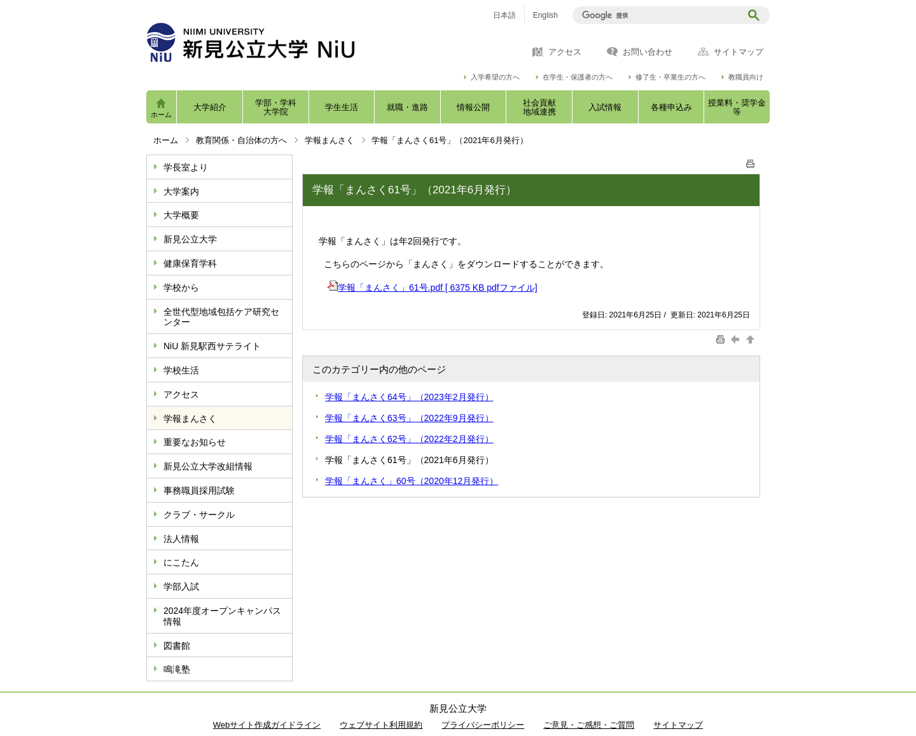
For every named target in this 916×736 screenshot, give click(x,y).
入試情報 (604, 107)
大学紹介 (209, 107)
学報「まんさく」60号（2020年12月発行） (411, 481)
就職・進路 (407, 107)
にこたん (181, 562)
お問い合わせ (647, 52)
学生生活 (341, 107)
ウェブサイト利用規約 (381, 725)
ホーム (161, 114)
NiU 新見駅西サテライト (212, 346)
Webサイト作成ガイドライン (267, 725)
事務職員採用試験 (199, 490)
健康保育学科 (190, 263)
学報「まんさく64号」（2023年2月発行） (409, 397)
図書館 (176, 646)
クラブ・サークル (199, 515)
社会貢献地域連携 (539, 107)
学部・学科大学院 (275, 107)
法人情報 (181, 539)
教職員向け (745, 77)
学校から (181, 287)
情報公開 (473, 107)
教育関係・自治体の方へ (241, 140)
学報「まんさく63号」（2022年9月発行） (409, 418)
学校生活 (181, 370)
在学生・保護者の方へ (578, 77)
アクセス (564, 52)
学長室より (185, 167)
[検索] (658, 15)
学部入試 (181, 586)
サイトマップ (738, 52)
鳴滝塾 (176, 669)
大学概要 (181, 215)
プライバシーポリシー (482, 725)
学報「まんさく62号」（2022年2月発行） (409, 439)
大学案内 (181, 191)
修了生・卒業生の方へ (670, 77)
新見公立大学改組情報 (208, 466)
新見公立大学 (190, 239)
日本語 (504, 15)
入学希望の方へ (495, 77)
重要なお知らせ (194, 442)
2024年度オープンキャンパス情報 (222, 616)
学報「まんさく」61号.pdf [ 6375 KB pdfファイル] (433, 287)
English (545, 15)
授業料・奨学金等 (737, 107)
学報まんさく (329, 140)
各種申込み (671, 107)
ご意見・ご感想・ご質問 (588, 725)
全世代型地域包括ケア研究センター (221, 317)
